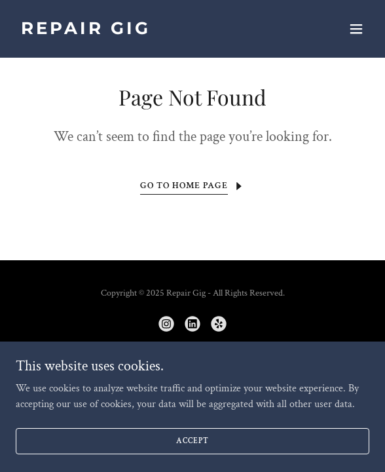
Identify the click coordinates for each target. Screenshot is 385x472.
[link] (139, 31)
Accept (192, 458)
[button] (356, 29)
